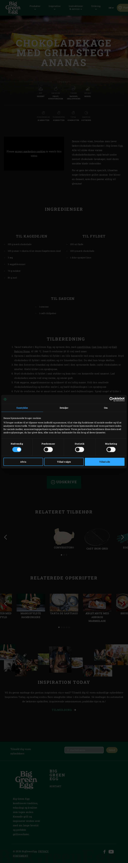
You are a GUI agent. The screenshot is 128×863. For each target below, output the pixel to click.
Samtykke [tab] (22, 407)
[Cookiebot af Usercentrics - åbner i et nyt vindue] (111, 399)
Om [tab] (106, 407)
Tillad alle (104, 461)
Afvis (23, 461)
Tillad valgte (64, 461)
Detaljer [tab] (64, 407)
